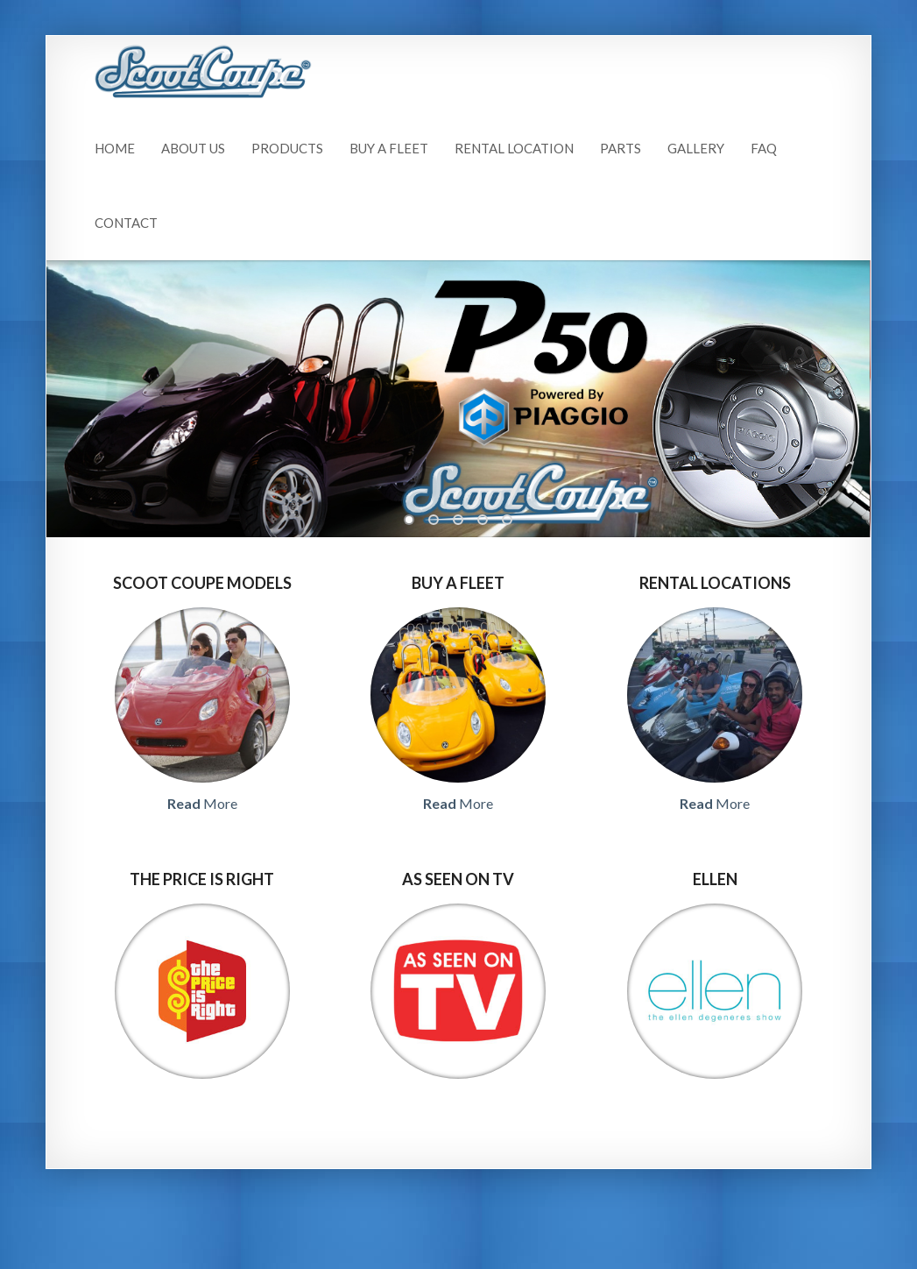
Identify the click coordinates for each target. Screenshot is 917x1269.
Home (115, 148)
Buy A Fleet (388, 148)
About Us (193, 148)
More (202, 803)
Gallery (695, 148)
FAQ (764, 148)
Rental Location (514, 148)
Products (287, 148)
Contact (126, 222)
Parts (620, 148)
